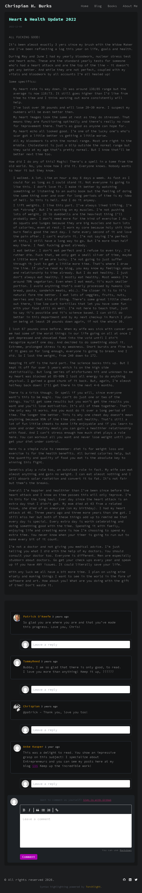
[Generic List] (43, 810)
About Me (130, 6)
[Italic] (29, 810)
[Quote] (37, 810)
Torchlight (93, 886)
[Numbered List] (49, 810)
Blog (98, 6)
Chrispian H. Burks (28, 6)
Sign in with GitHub (97, 800)
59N (35, 766)
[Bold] (24, 810)
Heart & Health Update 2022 (42, 19)
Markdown (126, 850)
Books (112, 6)
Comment (28, 857)
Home (84, 6)
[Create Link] (57, 810)
